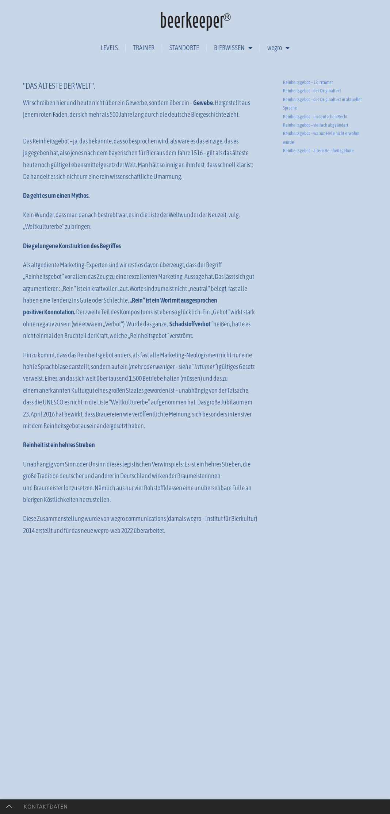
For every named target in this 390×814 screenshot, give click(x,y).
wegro (278, 48)
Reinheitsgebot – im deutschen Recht (315, 167)
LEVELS (109, 47)
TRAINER (143, 47)
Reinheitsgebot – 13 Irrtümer (308, 133)
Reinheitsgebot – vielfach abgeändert (315, 175)
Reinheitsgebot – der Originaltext (312, 141)
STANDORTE (184, 47)
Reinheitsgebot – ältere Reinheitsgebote (318, 201)
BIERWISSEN (233, 48)
